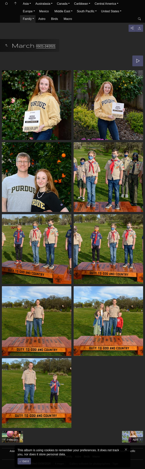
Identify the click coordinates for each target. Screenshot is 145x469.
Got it (25, 461)
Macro (68, 18)
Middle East (62, 11)
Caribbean (81, 3)
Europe (28, 11)
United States (110, 11)
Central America (105, 3)
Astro (41, 18)
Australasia (42, 3)
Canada (62, 3)
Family (27, 18)
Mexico (44, 11)
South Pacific (85, 11)
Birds (54, 18)
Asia (26, 3)
